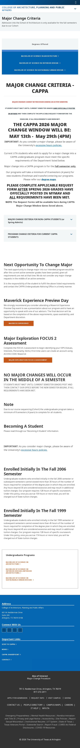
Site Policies (61, 718)
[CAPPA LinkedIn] (15, 642)
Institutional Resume (35, 721)
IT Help (34, 708)
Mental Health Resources (43, 715)
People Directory (33, 705)
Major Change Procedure (38, 678)
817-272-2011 (40, 691)
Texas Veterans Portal (14, 724)
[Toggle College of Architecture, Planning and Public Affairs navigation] (75, 9)
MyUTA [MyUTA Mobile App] (45, 708)
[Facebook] (20, 734)
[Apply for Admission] (17, 698)
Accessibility (48, 718)
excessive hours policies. (49, 145)
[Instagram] (30, 734)
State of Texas (65, 721)
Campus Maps (54, 705)
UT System (52, 721)
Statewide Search (35, 724)
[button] (12, 656)
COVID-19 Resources (45, 727)
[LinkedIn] (25, 734)
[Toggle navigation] (76, 2)
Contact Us (13, 705)
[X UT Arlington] (36, 734)
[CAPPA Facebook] (4, 642)
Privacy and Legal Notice (28, 718)
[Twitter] (20, 642)
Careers (69, 705)
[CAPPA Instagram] (9, 642)
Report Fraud (51, 724)
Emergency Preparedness (17, 715)
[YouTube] (41, 734)
